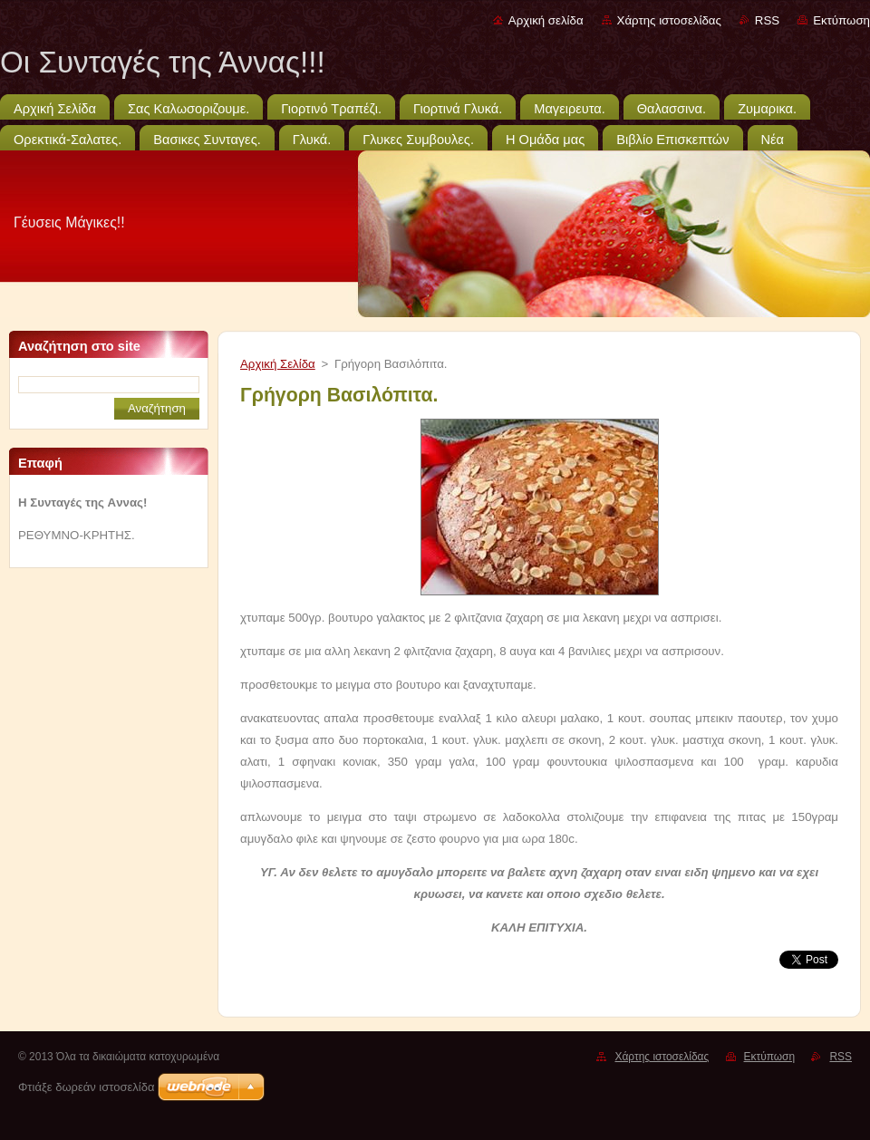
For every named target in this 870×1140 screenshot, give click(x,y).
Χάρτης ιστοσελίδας (669, 20)
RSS (767, 20)
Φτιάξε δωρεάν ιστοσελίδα (86, 1087)
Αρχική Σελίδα (277, 364)
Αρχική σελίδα (546, 20)
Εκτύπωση (841, 20)
